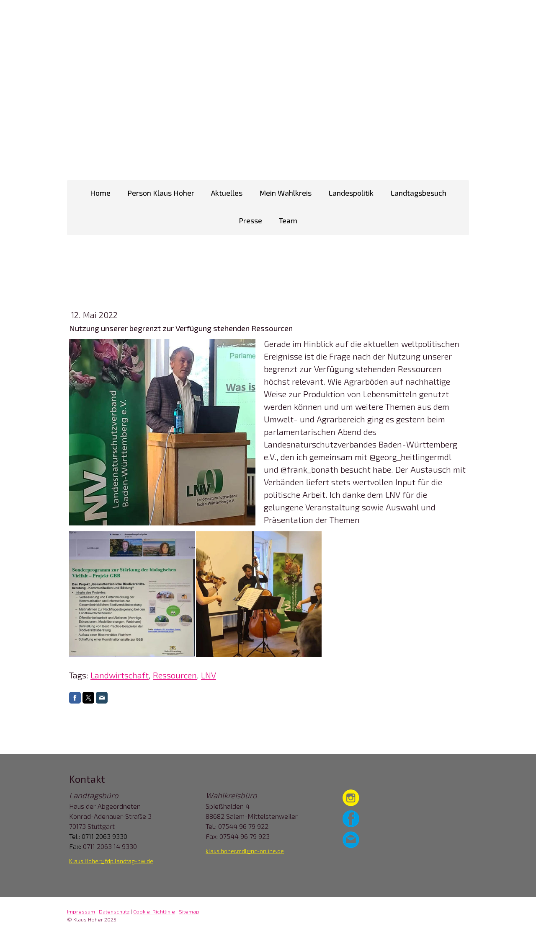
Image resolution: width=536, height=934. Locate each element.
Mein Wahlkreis (285, 192)
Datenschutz (114, 911)
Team (288, 220)
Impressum (81, 911)
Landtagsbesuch (418, 192)
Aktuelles (226, 192)
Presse (250, 220)
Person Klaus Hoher (160, 192)
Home (100, 192)
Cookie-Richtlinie (154, 911)
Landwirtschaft (119, 675)
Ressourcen (175, 675)
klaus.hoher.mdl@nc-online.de (245, 851)
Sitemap (189, 911)
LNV (208, 675)
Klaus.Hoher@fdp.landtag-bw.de (111, 861)
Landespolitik (351, 192)
